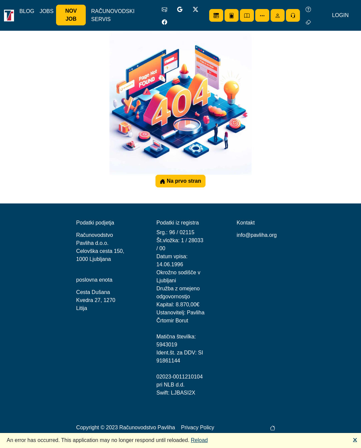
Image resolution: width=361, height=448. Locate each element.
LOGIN (340, 15)
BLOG (26, 11)
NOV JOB (71, 15)
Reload (199, 440)
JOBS (47, 11)
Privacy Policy (198, 427)
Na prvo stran (180, 181)
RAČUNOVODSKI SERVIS (112, 15)
